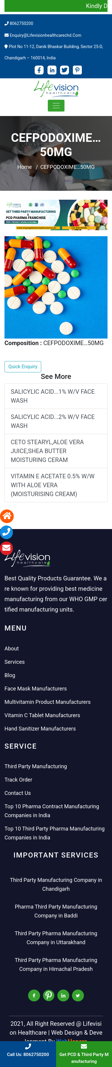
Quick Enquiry (22, 366)
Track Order (18, 780)
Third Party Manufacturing (35, 766)
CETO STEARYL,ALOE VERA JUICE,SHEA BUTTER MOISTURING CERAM (47, 451)
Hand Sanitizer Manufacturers (40, 728)
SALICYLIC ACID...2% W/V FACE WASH (53, 421)
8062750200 (21, 23)
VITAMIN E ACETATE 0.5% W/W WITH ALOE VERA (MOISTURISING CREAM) (52, 485)
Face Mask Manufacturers (35, 688)
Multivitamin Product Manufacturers (47, 702)
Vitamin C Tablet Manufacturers (42, 715)
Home (24, 167)
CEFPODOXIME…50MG (67, 167)
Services (14, 662)
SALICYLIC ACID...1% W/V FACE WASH (53, 396)
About (11, 648)
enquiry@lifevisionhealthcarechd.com (45, 35)
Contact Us (17, 793)
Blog (9, 675)
